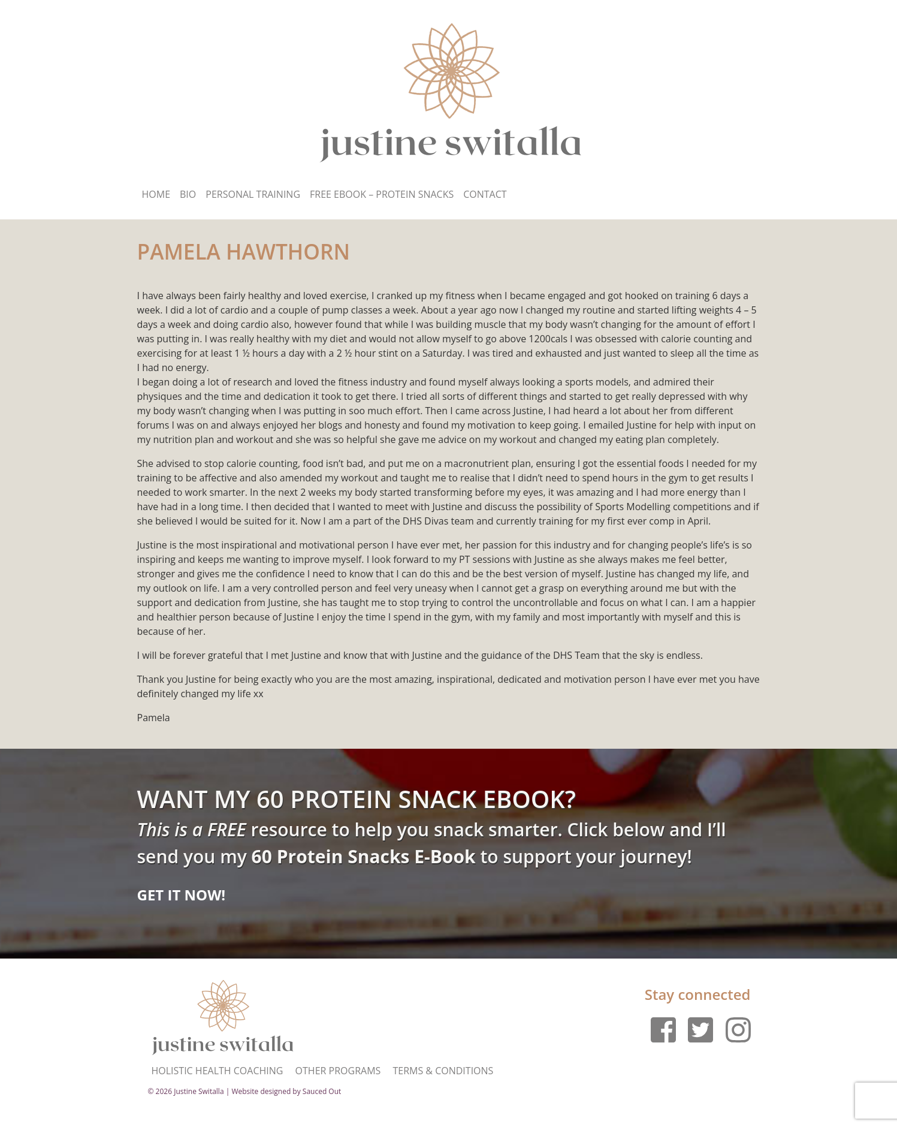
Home (156, 194)
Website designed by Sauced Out (286, 1091)
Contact (484, 194)
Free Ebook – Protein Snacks (382, 194)
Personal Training (253, 194)
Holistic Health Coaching (217, 1070)
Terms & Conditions (442, 1070)
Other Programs (338, 1070)
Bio (188, 194)
